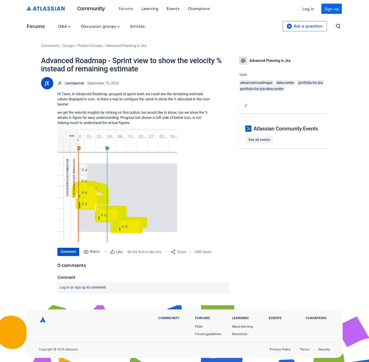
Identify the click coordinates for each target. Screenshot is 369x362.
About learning (242, 326)
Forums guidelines (208, 334)
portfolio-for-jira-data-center (262, 89)
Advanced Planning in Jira (126, 46)
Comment (68, 252)
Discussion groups (100, 26)
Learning (149, 8)
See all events (259, 140)
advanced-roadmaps (256, 83)
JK (59, 83)
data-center (285, 83)
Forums (126, 8)
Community (91, 8)
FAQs (198, 326)
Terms (304, 349)
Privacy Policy (280, 349)
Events (173, 8)
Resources (239, 334)
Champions (199, 8)
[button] (117, 185)
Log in (308, 8)
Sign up (331, 8)
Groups (68, 46)
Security (324, 349)
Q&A (64, 26)
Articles (137, 26)
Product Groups (90, 46)
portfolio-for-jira (310, 83)
